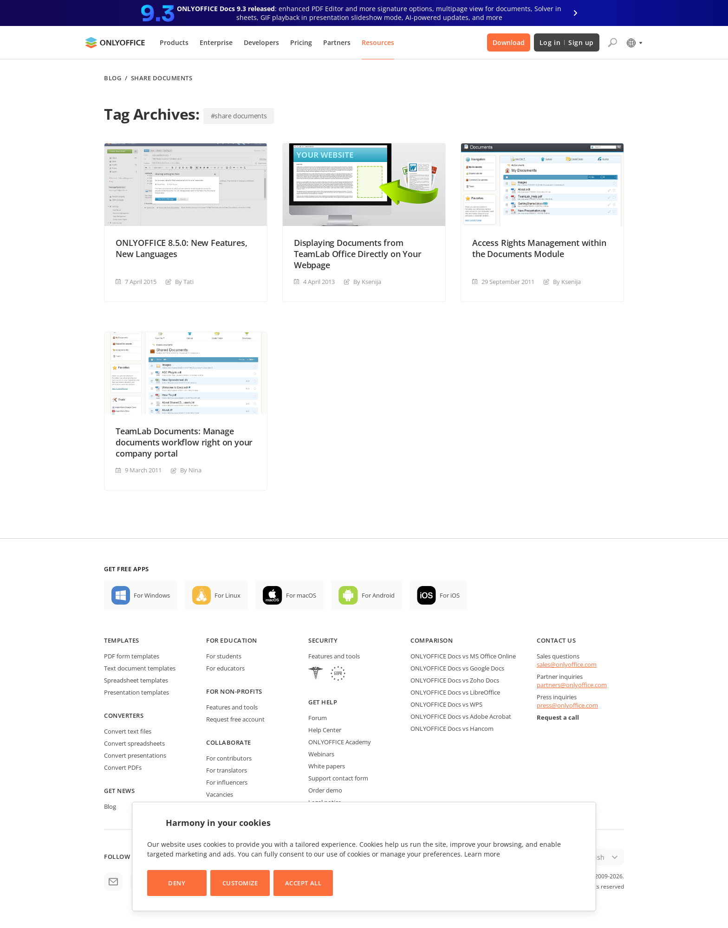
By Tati (184, 281)
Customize (240, 883)
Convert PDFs (123, 767)
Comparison (431, 640)
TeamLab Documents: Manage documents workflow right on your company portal (184, 442)
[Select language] (634, 42)
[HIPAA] (315, 674)
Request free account (235, 719)
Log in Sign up (567, 42)
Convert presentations (135, 755)
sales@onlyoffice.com (567, 664)
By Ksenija (367, 281)
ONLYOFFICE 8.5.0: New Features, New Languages (181, 248)
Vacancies (219, 794)
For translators (226, 770)
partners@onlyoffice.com (572, 685)
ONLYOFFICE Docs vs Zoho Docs (454, 680)
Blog (112, 78)
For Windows (152, 595)
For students (223, 656)
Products (174, 42)
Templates (121, 640)
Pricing (301, 42)
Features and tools (232, 707)
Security (323, 640)
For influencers (226, 782)
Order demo (325, 790)
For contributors (229, 758)
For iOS (450, 595)
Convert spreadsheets (134, 743)
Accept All (303, 883)
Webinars (321, 754)
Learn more (482, 854)
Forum (317, 718)
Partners (337, 42)
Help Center (324, 730)
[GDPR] (338, 674)
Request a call (558, 717)
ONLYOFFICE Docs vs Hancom (452, 728)
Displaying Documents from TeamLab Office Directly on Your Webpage (357, 254)
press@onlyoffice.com (567, 705)
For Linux (227, 595)
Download (509, 42)
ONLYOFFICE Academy (339, 742)
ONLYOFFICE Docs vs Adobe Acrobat (460, 716)
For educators (225, 668)
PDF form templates (131, 656)
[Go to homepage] (115, 42)
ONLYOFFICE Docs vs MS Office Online (463, 656)
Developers (261, 42)
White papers (326, 766)
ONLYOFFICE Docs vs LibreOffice (455, 692)
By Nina (191, 470)
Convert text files (127, 731)
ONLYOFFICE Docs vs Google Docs (457, 668)
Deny (176, 883)
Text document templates (140, 668)
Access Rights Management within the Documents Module (539, 248)
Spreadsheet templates (136, 680)
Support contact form (338, 778)
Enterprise (216, 42)
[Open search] (612, 42)
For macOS (301, 595)
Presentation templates (136, 692)
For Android (378, 595)
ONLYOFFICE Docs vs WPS (446, 704)
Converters (123, 715)
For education (231, 640)
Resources (378, 42)
